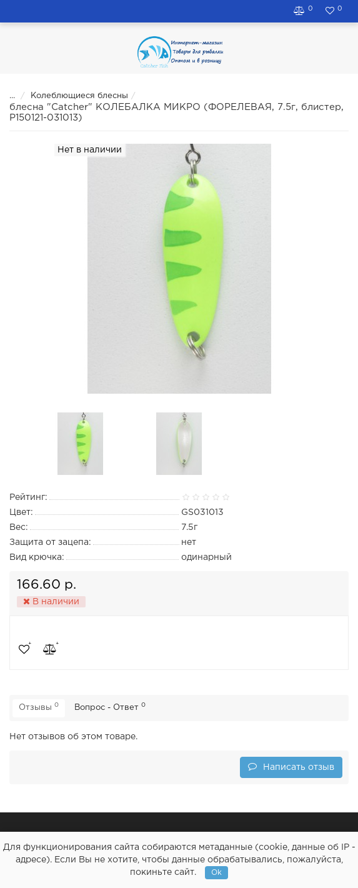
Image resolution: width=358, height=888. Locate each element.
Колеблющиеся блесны (71, 95)
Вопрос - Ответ (110, 706)
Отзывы (39, 706)
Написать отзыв (291, 766)
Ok (216, 872)
